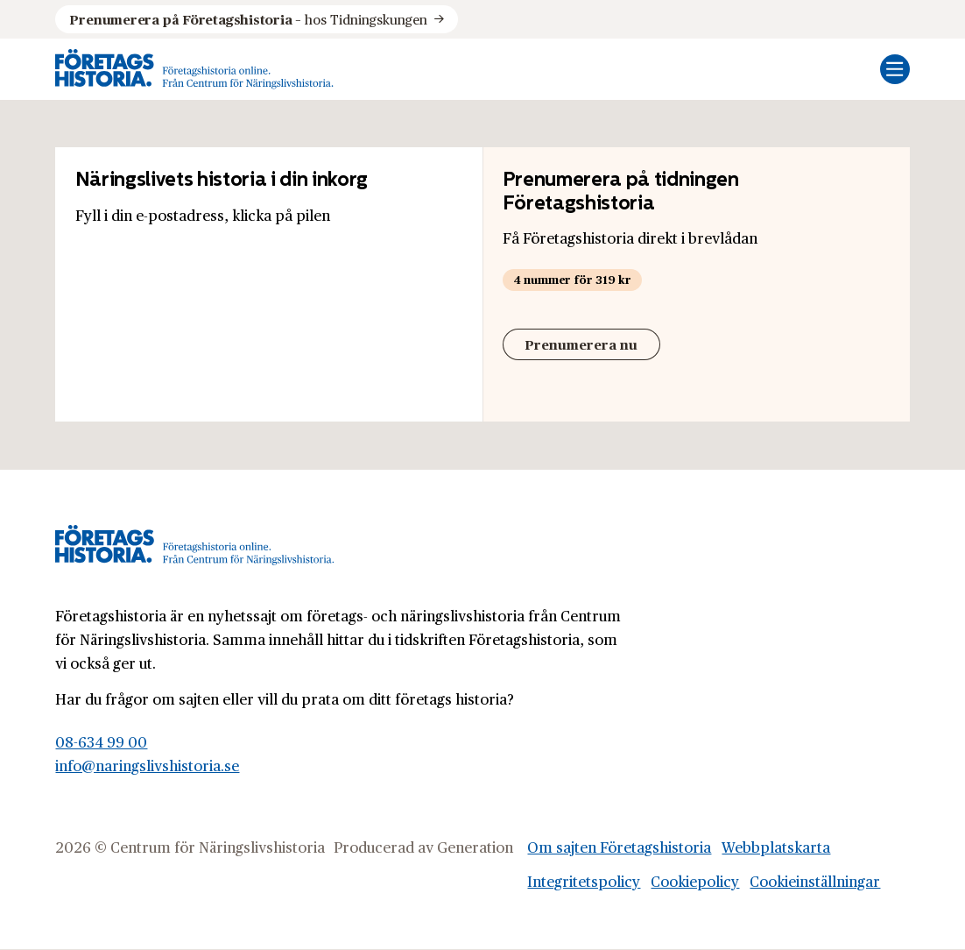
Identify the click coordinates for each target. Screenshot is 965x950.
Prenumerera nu (581, 344)
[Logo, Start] (194, 69)
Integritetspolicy (583, 880)
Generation (475, 846)
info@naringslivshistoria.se (147, 765)
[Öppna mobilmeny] (895, 69)
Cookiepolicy (695, 880)
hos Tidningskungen (247, 19)
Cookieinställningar (815, 880)
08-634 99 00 (101, 741)
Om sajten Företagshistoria (619, 846)
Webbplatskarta (776, 846)
